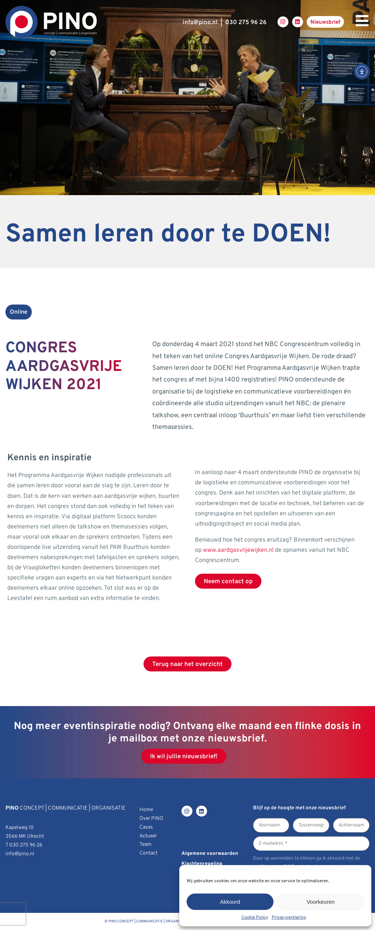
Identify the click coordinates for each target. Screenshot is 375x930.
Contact (148, 853)
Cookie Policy (254, 918)
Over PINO (151, 818)
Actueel (148, 836)
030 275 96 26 (246, 22)
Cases (146, 827)
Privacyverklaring (289, 918)
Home (146, 810)
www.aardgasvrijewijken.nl (238, 550)
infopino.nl (200, 22)
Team (145, 844)
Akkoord (230, 902)
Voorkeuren (321, 902)
